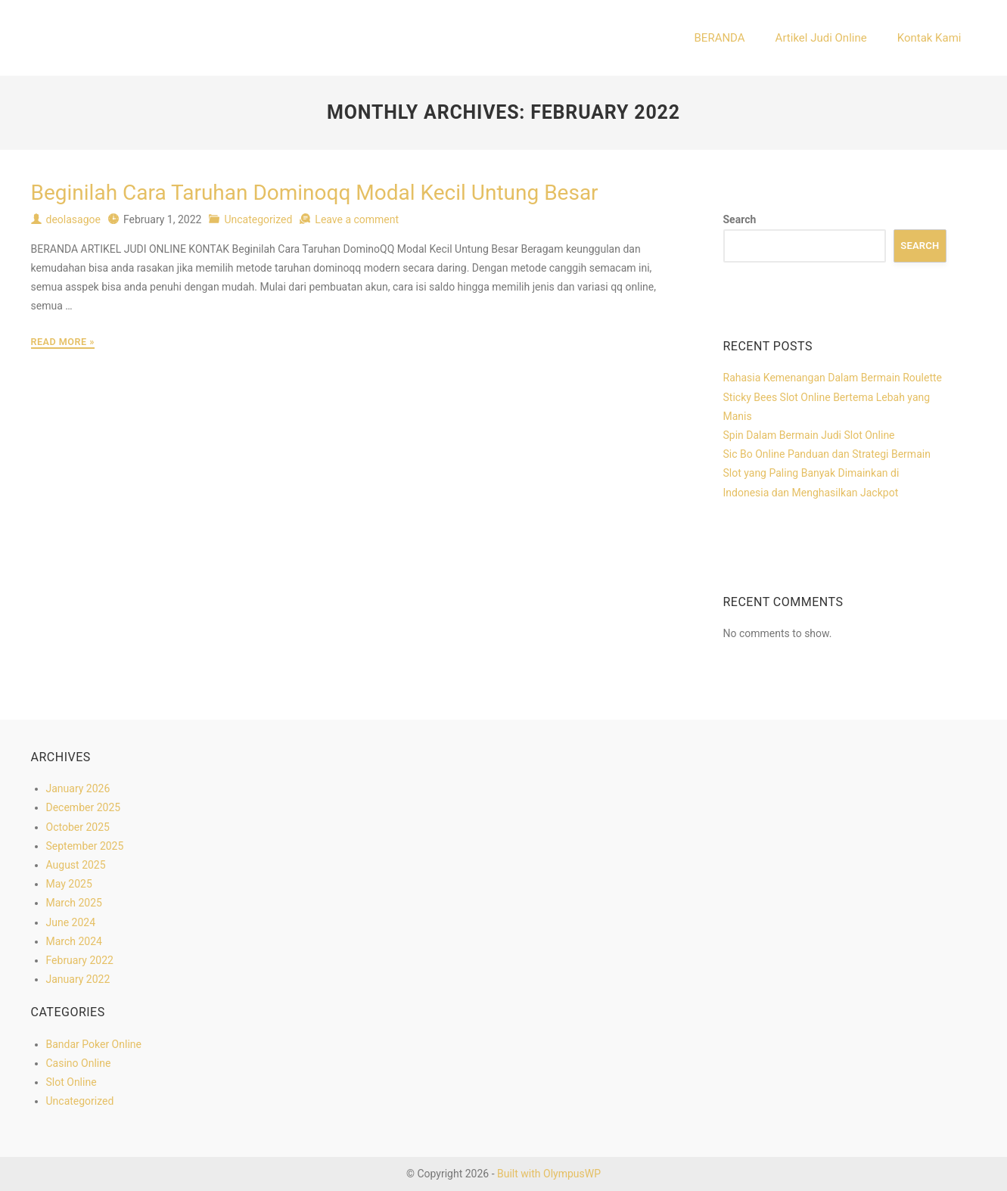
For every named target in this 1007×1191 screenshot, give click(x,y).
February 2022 (79, 960)
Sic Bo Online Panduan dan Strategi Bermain (827, 454)
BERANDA (720, 38)
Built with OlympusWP (549, 1174)
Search (740, 219)
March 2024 (74, 941)
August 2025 (76, 865)
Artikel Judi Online (821, 38)
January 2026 (78, 788)
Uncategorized (258, 219)
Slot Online (71, 1082)
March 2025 (74, 903)
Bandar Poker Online (93, 1044)
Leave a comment (357, 219)
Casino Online (78, 1063)
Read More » (63, 341)
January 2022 (78, 979)
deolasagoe (73, 219)
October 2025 (78, 827)
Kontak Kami (929, 38)
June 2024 (71, 922)
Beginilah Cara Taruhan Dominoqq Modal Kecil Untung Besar (314, 192)
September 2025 (85, 846)
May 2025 (69, 884)
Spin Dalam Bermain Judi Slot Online (809, 435)
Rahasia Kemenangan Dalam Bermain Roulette (832, 378)
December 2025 (83, 807)
